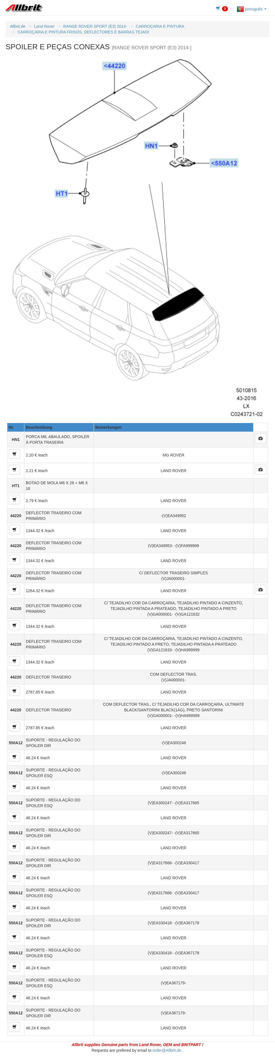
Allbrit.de (17, 26)
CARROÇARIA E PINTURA (160, 26)
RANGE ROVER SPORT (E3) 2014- (95, 26)
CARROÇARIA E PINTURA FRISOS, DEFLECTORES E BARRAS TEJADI (83, 32)
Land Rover (44, 26)
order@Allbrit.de (167, 1050)
